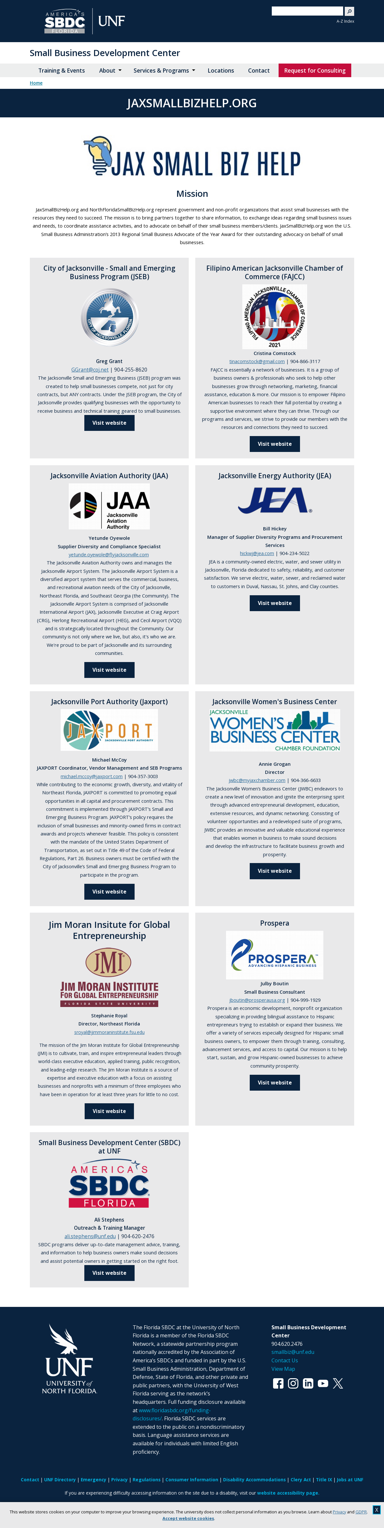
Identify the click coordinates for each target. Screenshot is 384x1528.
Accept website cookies (188, 1518)
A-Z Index (345, 21)
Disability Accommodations (254, 1479)
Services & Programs (161, 70)
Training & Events (61, 70)
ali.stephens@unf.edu (90, 1236)
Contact (259, 70)
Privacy (339, 1512)
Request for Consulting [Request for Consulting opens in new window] (315, 70)
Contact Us (284, 1360)
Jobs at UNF (350, 1479)
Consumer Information (191, 1479)
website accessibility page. (288, 1493)
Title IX (324, 1479)
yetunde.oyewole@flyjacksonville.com (109, 554)
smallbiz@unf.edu (292, 1352)
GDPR (361, 1512)
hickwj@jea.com (257, 553)
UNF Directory (60, 1479)
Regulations (147, 1479)
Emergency (93, 1479)
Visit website (109, 669)
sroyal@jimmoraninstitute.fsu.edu (109, 1032)
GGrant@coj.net (90, 369)
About (107, 70)
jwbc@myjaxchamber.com (257, 780)
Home (36, 83)
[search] (305, 11)
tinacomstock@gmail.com (257, 361)
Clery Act (301, 1479)
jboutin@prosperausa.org (257, 1000)
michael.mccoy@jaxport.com (92, 776)
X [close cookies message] (376, 1509)
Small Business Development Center (105, 53)
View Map (283, 1368)
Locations (221, 70)
